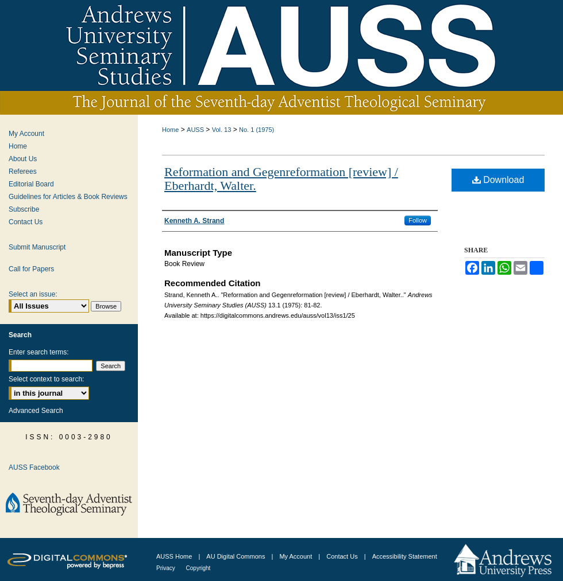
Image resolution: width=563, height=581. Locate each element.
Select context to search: (46, 379)
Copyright (198, 568)
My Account (26, 134)
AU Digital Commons (236, 556)
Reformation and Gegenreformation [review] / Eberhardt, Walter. (281, 179)
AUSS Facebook (34, 467)
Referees (23, 171)
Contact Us (26, 222)
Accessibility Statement (404, 556)
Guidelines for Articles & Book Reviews (68, 197)
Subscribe (24, 209)
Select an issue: (33, 294)
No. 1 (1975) (256, 129)
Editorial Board (31, 184)
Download (498, 180)
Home (170, 129)
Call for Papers (31, 269)
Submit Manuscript (37, 247)
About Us (23, 159)
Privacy (166, 568)
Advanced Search (36, 411)
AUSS (195, 129)
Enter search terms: (39, 352)
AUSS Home (174, 556)
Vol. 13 (222, 129)
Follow (417, 220)
